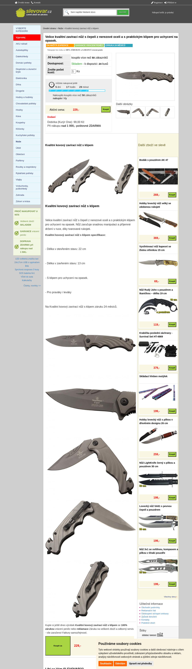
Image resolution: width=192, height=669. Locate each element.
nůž (160, 634)
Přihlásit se (170, 2)
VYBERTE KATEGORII (22, 29)
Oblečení (20, 154)
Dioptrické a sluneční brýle (26, 70)
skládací (145, 635)
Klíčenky (20, 129)
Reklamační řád (148, 610)
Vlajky (19, 179)
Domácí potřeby (24, 62)
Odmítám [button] (120, 663)
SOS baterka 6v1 (27, 273)
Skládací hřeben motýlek (153, 376)
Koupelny (20, 122)
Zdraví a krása (23, 201)
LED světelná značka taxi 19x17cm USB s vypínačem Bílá (26, 262)
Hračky (19, 110)
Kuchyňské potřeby (25, 135)
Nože (60, 28)
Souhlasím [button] (106, 663)
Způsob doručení (149, 617)
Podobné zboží (148, 623)
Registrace (157, 2)
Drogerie (20, 91)
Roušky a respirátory (26, 167)
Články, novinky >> (32, 285)
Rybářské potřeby (24, 173)
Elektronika (21, 78)
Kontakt (36, 2)
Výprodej (20, 37)
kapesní (153, 635)
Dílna (18, 84)
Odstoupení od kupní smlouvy (155, 613)
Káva (18, 116)
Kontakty (145, 620)
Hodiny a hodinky (24, 97)
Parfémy (20, 160)
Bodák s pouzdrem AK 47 (153, 160)
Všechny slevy (170, 597)
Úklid (18, 148)
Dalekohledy (22, 56)
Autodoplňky (22, 50)
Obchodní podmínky (150, 607)
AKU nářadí (21, 43)
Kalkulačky (27, 280)
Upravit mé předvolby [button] (140, 663)
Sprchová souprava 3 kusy (27, 269)
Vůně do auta (27, 277)
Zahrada (20, 195)
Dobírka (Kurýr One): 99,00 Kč (65, 122)
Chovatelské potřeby (26, 103)
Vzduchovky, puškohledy (22, 187)
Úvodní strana (22, 2)
